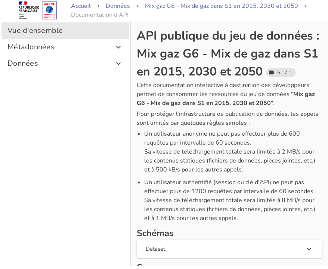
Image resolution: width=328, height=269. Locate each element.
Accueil (81, 6)
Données (118, 6)
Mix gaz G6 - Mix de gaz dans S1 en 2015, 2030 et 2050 (221, 6)
